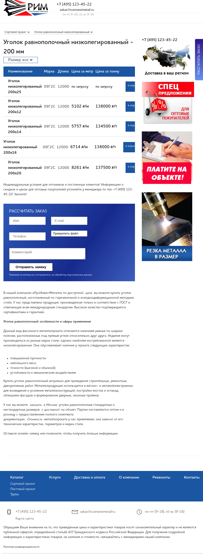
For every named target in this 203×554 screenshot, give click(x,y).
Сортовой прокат (22, 483)
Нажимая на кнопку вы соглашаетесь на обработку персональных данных (50, 275)
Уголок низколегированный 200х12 (25, 106)
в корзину (133, 85)
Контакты (192, 477)
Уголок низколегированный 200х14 (25, 126)
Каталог (17, 477)
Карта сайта (25, 519)
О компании (129, 477)
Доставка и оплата (89, 477)
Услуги (54, 477)
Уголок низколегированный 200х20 (25, 168)
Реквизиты (161, 477)
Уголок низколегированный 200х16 (20, 147)
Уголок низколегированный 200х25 (25, 86)
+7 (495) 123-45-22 (74, 4)
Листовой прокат (22, 489)
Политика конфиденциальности (21, 547)
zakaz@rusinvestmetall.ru (77, 9)
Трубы (14, 494)
